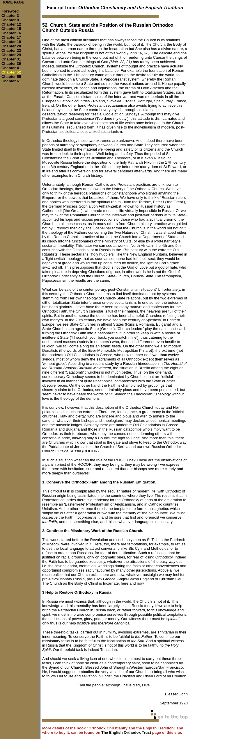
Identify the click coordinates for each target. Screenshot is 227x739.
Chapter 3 (10, 15)
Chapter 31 (11, 59)
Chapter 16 (11, 33)
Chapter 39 (11, 63)
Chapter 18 (11, 42)
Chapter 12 (11, 24)
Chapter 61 (11, 81)
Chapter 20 (11, 46)
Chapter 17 (11, 37)
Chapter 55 (11, 76)
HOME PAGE (12, 2)
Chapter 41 (11, 68)
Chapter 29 (11, 55)
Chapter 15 (11, 28)
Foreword (10, 11)
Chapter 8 (10, 20)
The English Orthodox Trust (126, 732)
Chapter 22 (11, 50)
